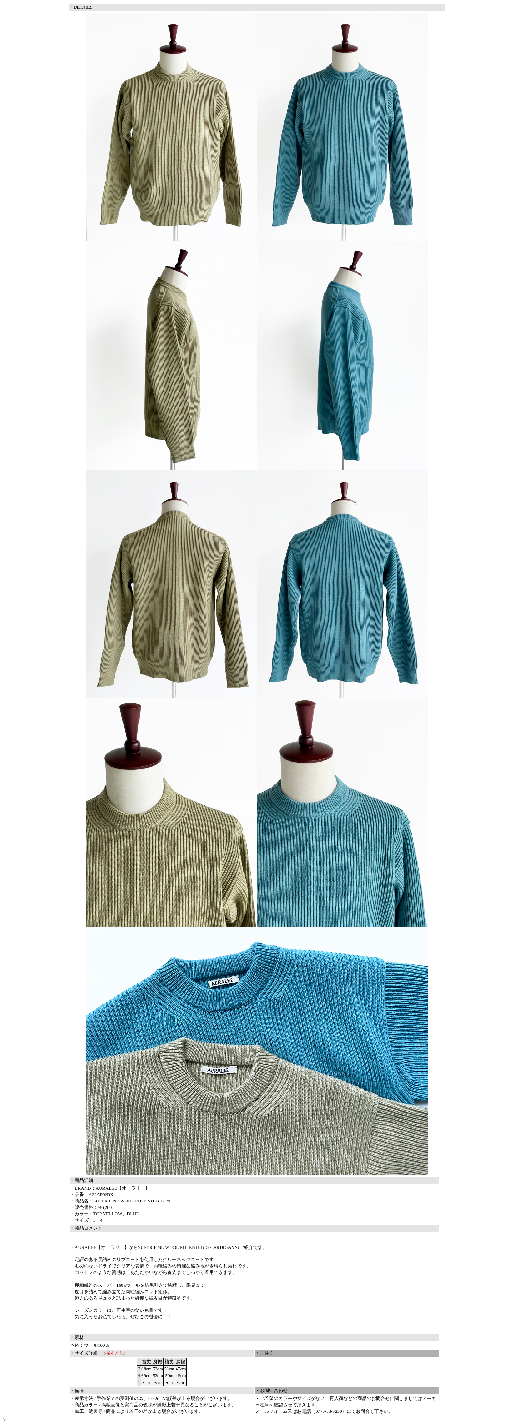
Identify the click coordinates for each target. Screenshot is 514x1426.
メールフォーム (271, 1411)
